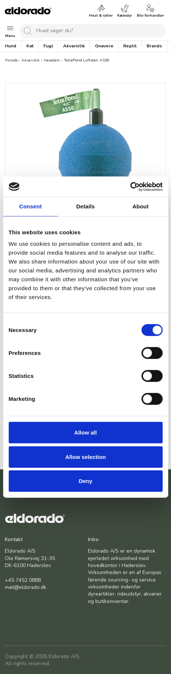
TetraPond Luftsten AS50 (86, 60)
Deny (85, 481)
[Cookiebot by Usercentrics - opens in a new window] (130, 186)
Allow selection (85, 456)
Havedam (52, 60)
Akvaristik (31, 60)
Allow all (85, 432)
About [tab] (140, 206)
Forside (11, 60)
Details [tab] (85, 206)
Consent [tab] (30, 206)
